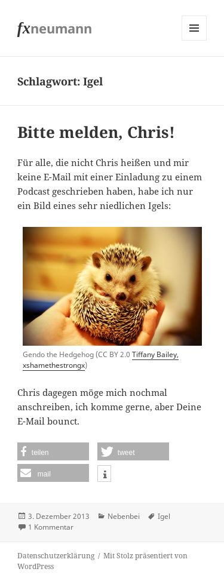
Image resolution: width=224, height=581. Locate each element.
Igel (164, 516)
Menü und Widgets (194, 40)
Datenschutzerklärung (55, 556)
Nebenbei (124, 516)
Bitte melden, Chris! (96, 132)
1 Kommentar (50, 527)
